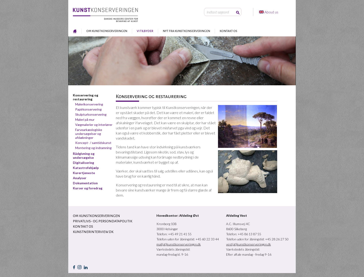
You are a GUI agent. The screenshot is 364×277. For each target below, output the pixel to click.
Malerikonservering (89, 104)
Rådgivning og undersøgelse (83, 155)
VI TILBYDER (145, 31)
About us (271, 12)
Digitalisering (83, 163)
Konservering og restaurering (85, 97)
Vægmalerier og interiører (93, 125)
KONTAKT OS (228, 31)
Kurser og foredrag (87, 188)
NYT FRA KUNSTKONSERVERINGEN (186, 31)
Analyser (79, 178)
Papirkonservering (88, 109)
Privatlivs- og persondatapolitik (102, 221)
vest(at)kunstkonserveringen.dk (248, 244)
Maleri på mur (84, 119)
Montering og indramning (93, 148)
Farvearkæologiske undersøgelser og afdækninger (88, 134)
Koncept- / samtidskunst (93, 143)
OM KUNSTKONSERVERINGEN (106, 31)
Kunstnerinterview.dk (93, 232)
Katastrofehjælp (86, 168)
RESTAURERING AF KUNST (75, 31)
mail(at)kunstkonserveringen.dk (178, 244)
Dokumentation (85, 183)
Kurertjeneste (84, 173)
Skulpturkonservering (91, 114)
